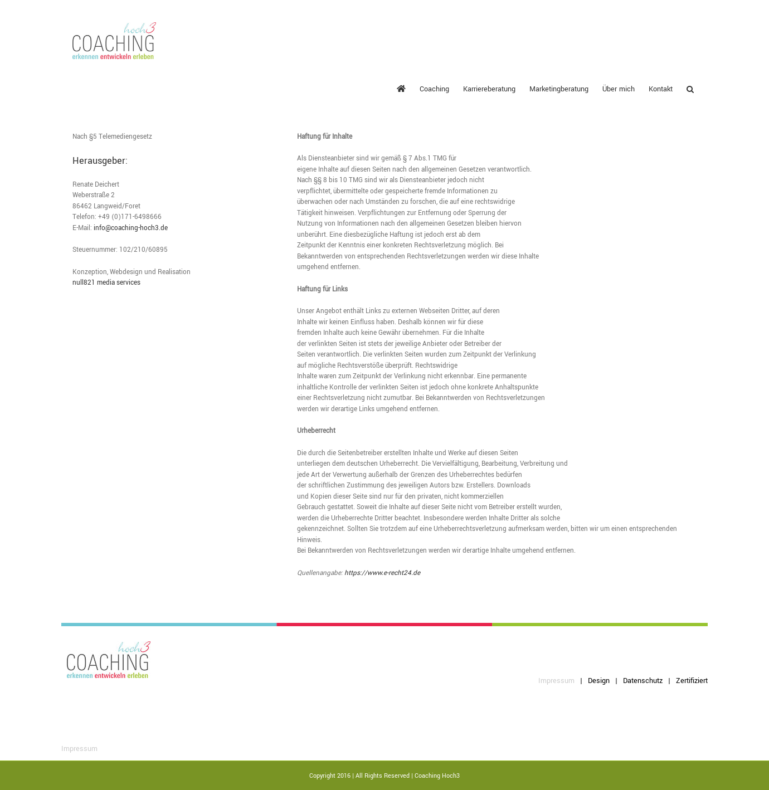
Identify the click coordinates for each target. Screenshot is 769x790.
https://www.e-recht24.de (382, 573)
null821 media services (106, 282)
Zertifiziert (692, 681)
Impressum (556, 681)
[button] (690, 88)
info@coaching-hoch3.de (131, 228)
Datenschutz (643, 681)
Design (599, 681)
